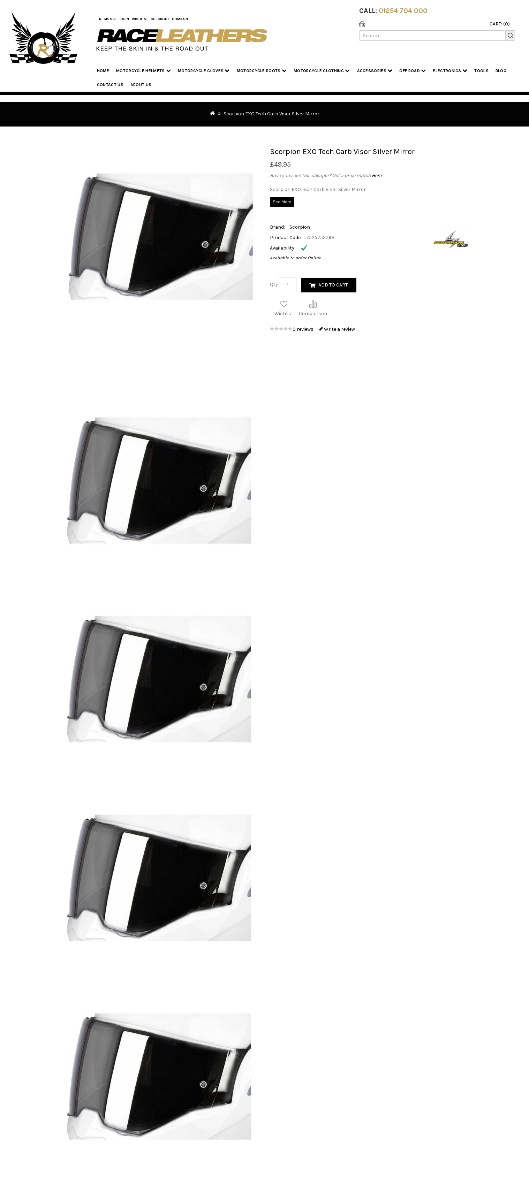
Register (107, 19)
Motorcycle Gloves (204, 70)
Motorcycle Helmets (143, 70)
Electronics (450, 70)
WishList (140, 19)
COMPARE (180, 19)
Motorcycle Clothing (322, 70)
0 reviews (304, 329)
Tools (481, 70)
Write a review (337, 329)
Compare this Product (313, 304)
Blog (501, 70)
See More (282, 201)
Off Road (412, 70)
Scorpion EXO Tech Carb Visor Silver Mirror (271, 114)
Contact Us (110, 84)
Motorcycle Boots (262, 70)
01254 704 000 (403, 11)
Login (124, 19)
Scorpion (299, 227)
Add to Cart (333, 285)
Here (376, 175)
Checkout (160, 19)
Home (103, 70)
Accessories (375, 70)
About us (140, 84)
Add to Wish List (284, 304)
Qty (274, 285)
